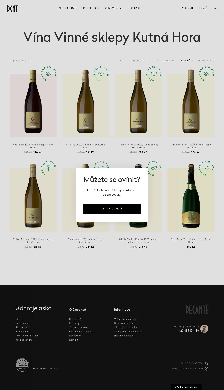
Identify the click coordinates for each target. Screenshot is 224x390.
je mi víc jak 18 (112, 208)
